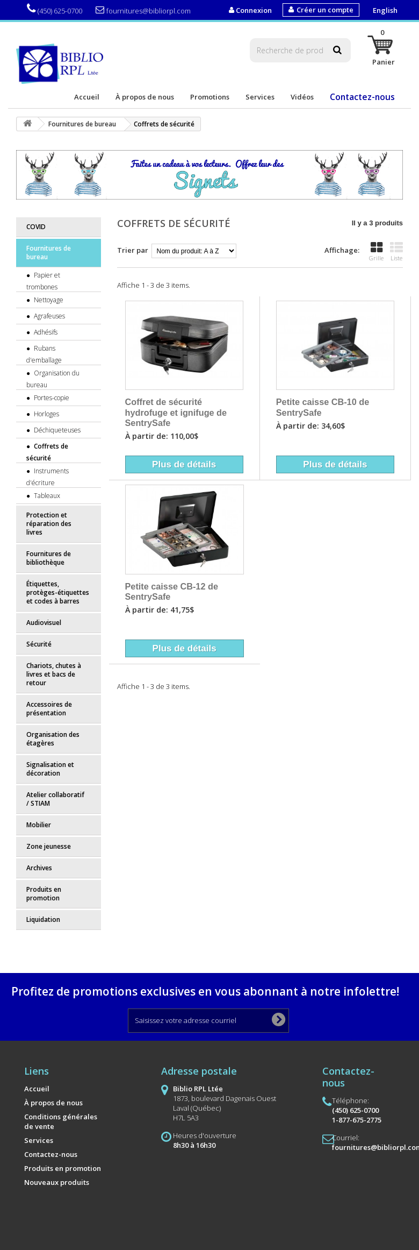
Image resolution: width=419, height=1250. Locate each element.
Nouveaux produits (56, 1182)
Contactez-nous (362, 97)
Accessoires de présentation (49, 709)
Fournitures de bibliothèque (48, 558)
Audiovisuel (43, 622)
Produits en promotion (43, 894)
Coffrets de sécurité (47, 452)
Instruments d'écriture (47, 476)
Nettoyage (47, 299)
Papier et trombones (43, 281)
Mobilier (38, 824)
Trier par (132, 250)
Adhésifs (44, 332)
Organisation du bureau (53, 378)
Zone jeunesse (48, 846)
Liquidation (43, 919)
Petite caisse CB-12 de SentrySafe (171, 591)
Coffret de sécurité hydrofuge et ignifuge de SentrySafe (176, 412)
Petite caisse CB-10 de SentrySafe (322, 407)
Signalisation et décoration (50, 769)
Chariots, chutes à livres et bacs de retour (53, 674)
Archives (39, 867)
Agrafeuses (48, 316)
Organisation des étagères (53, 739)
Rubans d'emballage (44, 354)
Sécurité (39, 644)
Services (259, 97)
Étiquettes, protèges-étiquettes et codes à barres (57, 592)
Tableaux (46, 495)
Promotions (209, 97)
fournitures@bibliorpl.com (143, 10)
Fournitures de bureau (48, 252)
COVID (36, 226)
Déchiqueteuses (56, 430)
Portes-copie (50, 397)
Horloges (45, 413)
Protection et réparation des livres (48, 523)
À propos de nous (144, 97)
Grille (376, 252)
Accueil (86, 97)
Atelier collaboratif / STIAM (55, 799)
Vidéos (302, 97)
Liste (396, 252)
